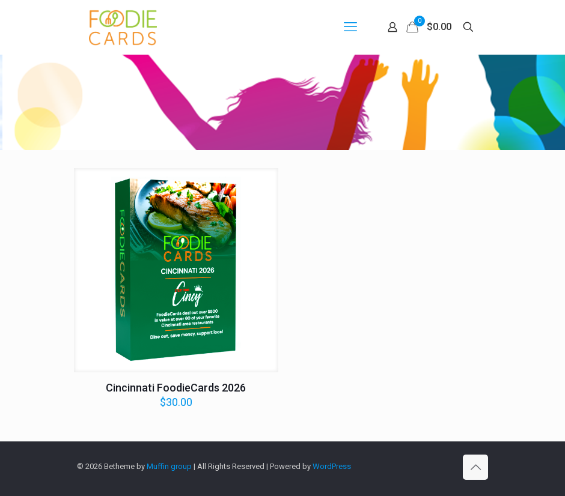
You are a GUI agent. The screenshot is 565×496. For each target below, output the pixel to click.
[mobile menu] (350, 27)
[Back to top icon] (475, 467)
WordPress (332, 466)
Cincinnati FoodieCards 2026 (176, 387)
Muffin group (169, 466)
